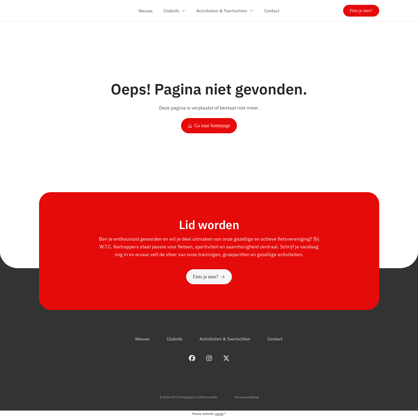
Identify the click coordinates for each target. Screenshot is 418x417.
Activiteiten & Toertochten (225, 339)
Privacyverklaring (246, 397)
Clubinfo (174, 339)
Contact (275, 339)
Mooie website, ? (209, 414)
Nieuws (142, 339)
